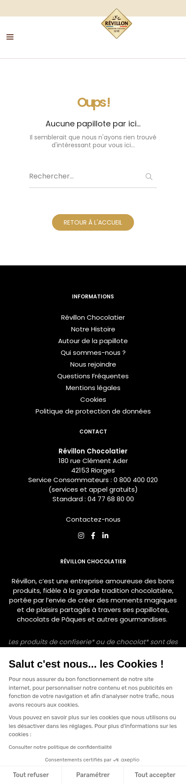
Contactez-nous (93, 519)
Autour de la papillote (93, 340)
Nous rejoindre (93, 364)
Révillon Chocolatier (93, 317)
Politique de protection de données (93, 411)
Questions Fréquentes (93, 375)
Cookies (93, 399)
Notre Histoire (93, 329)
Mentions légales (93, 387)
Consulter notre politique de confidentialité (60, 747)
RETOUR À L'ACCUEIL (93, 222)
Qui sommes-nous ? (93, 352)
